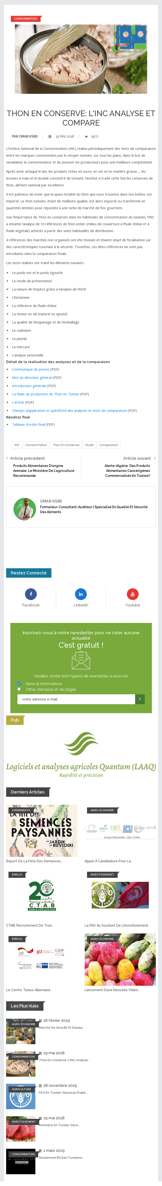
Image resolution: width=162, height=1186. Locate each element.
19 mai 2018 (61, 136)
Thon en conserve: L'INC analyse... (64, 1060)
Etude (89, 445)
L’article (18, 402)
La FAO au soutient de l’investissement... (117, 925)
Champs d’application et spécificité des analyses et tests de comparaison (69, 410)
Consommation (36, 445)
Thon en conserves (66, 445)
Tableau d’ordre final (28, 424)
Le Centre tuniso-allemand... (29, 990)
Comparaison (109, 445)
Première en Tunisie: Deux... (59, 1125)
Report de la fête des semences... (34, 861)
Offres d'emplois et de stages (51, 689)
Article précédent (25, 458)
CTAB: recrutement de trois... (30, 925)
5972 (91, 136)
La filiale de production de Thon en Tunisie (45, 394)
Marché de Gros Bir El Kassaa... (61, 1027)
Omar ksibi (25, 136)
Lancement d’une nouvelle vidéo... (112, 990)
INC (17, 445)
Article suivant (139, 458)
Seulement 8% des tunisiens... (61, 1157)
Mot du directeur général (32, 377)
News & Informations (44, 684)
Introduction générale (29, 385)
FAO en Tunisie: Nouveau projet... (63, 1092)
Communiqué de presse (30, 369)
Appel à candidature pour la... (109, 861)
